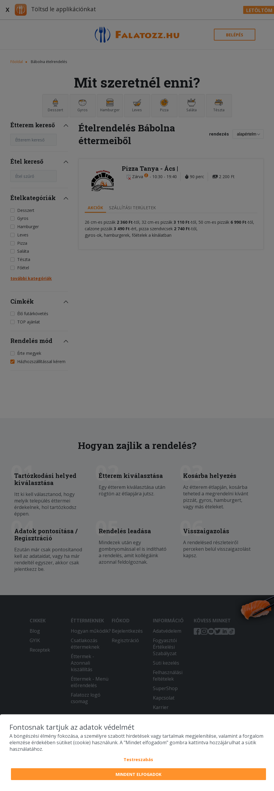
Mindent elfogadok (138, 774)
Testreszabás (138, 759)
